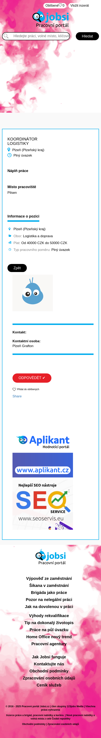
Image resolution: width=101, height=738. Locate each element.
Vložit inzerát (79, 5)
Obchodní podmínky (48, 671)
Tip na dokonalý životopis (49, 622)
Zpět (17, 268)
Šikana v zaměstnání (49, 585)
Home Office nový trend (49, 637)
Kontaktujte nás (49, 664)
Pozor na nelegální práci (49, 599)
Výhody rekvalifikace (49, 615)
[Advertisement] (50, 74)
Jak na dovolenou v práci (49, 606)
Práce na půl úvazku (49, 630)
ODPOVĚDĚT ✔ (32, 378)
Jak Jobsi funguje (49, 657)
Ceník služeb (49, 685)
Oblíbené (54, 5)
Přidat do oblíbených (28, 389)
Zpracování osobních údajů (49, 678)
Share (17, 396)
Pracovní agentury (49, 644)
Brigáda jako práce (49, 592)
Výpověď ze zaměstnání (49, 578)
